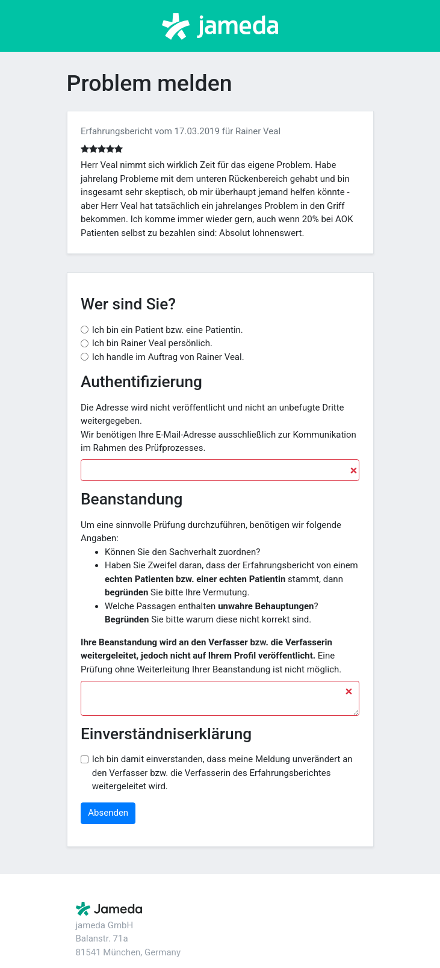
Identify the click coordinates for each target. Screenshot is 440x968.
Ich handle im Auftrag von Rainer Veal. (168, 357)
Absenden (108, 812)
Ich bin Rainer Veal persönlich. (152, 343)
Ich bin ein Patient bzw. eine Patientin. (167, 329)
